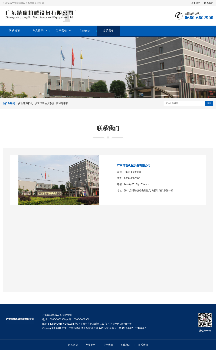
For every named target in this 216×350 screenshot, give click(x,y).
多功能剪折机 (25, 103)
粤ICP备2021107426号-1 (132, 328)
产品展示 (38, 30)
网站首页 (14, 30)
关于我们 (195, 3)
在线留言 (85, 30)
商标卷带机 (62, 103)
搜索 (209, 103)
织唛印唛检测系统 (44, 103)
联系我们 (208, 3)
